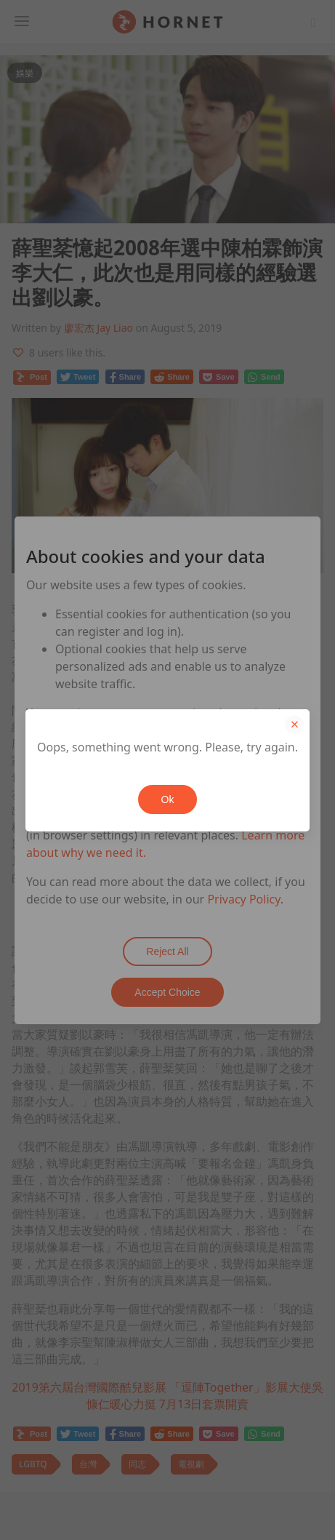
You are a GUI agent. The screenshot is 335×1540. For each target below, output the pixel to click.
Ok (167, 799)
